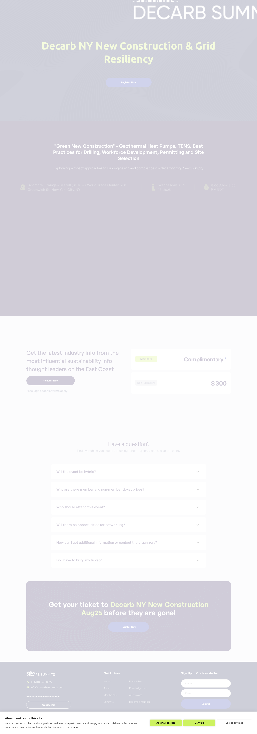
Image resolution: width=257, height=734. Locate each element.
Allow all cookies (166, 722)
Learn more (72, 727)
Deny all (199, 722)
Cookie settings (234, 722)
